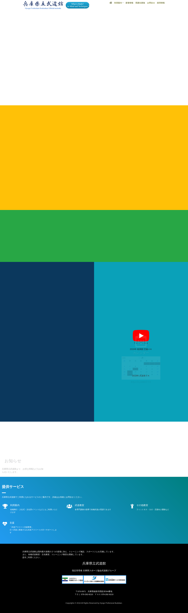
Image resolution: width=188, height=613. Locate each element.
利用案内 (118, 3)
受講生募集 (140, 3)
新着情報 (129, 3)
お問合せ (151, 3)
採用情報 (161, 3)
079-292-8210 (87, 594)
